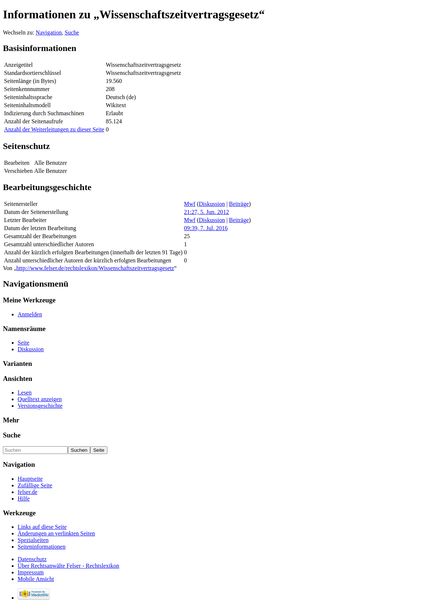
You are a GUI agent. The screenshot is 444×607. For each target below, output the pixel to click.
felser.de (27, 492)
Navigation (49, 32)
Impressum (31, 572)
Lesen (25, 392)
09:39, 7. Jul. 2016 (206, 228)
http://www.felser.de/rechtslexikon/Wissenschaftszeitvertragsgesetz (95, 268)
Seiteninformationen (42, 547)
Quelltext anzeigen (40, 399)
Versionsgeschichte (40, 406)
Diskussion (212, 204)
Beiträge (239, 204)
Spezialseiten (33, 540)
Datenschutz (32, 559)
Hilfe (24, 498)
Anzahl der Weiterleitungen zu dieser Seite (54, 129)
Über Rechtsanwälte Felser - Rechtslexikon (68, 566)
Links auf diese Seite (42, 527)
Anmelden (30, 314)
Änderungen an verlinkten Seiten (56, 533)
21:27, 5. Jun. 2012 (206, 212)
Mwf (189, 204)
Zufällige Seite (35, 485)
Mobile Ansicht (36, 579)
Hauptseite (30, 479)
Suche (72, 32)
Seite (23, 342)
